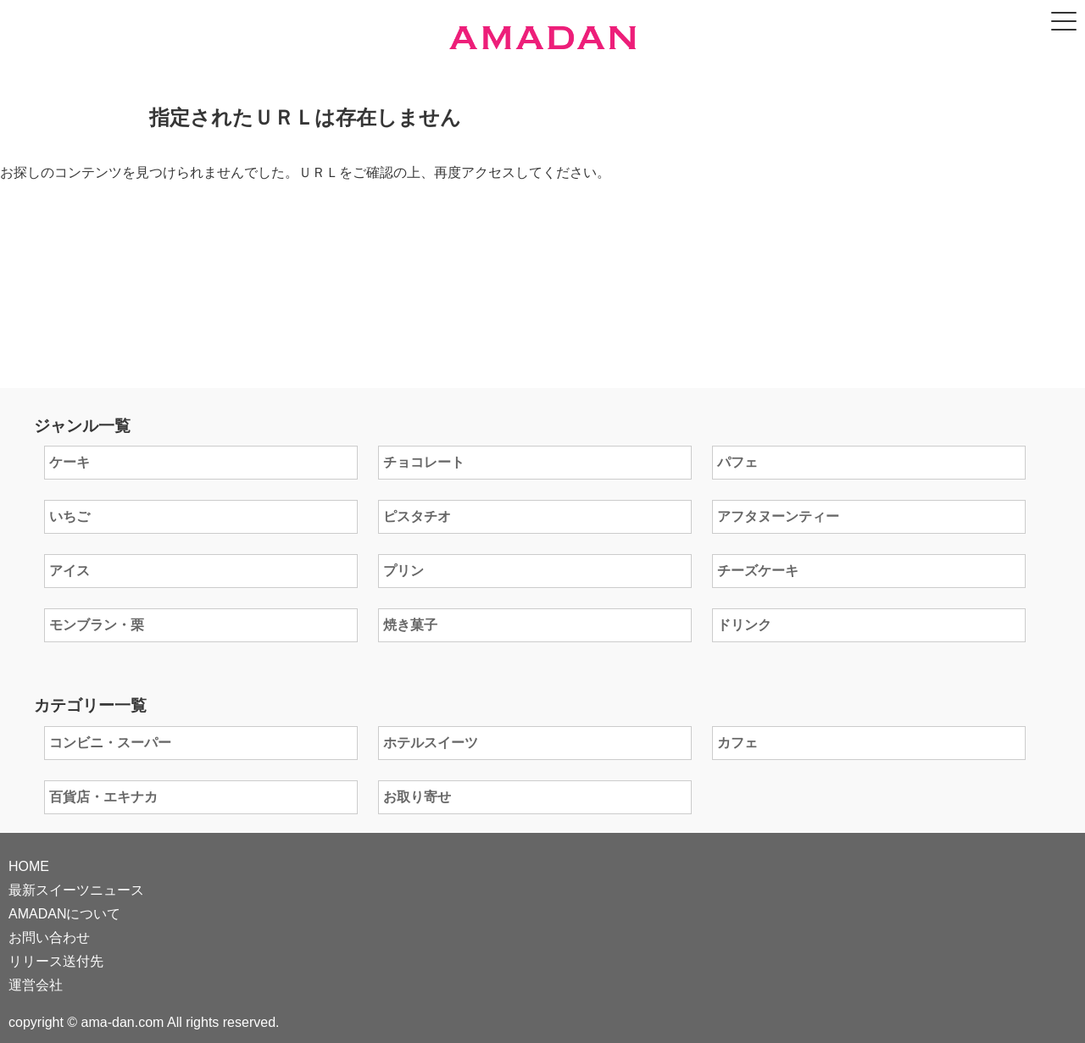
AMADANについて (64, 914)
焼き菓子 (410, 625)
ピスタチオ (417, 516)
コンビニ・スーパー (110, 742)
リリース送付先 (55, 961)
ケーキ (69, 462)
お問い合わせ (49, 937)
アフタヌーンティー (778, 516)
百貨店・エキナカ (103, 797)
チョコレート (424, 462)
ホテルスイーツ (430, 742)
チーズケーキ (757, 570)
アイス (69, 570)
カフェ (737, 742)
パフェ (737, 462)
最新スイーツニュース (76, 890)
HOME (28, 866)
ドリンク (744, 625)
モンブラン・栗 (96, 625)
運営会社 (35, 985)
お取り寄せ (417, 797)
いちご (69, 516)
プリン (403, 570)
